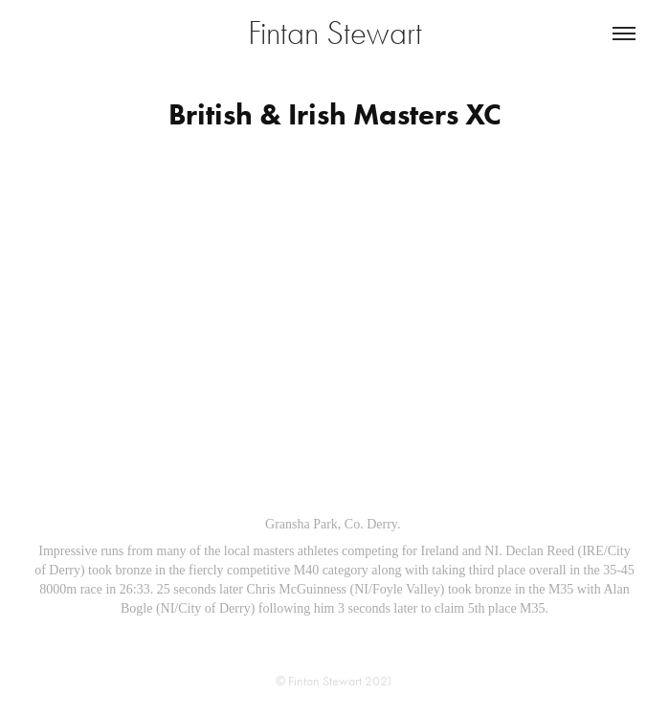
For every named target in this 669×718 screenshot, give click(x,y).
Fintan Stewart (335, 33)
